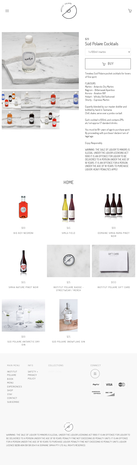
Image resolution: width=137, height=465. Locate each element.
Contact (12, 398)
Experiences (14, 386)
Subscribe (13, 401)
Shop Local (55, 371)
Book (10, 378)
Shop (10, 390)
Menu (10, 382)
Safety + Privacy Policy (33, 375)
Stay (9, 394)
